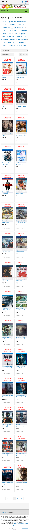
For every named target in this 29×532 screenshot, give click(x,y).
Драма (3, 31)
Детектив (6, 28)
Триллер (21, 43)
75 (21, 498)
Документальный (18, 28)
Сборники (7, 43)
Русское (24, 40)
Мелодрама (20, 34)
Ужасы (5, 45)
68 (14, 498)
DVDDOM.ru (5, 512)
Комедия (23, 31)
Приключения (14, 40)
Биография (21, 22)
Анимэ (13, 22)
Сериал (14, 43)
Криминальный (9, 34)
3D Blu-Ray (6, 22)
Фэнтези (22, 45)
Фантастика (13, 45)
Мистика (4, 37)
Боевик (6, 25)
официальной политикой (6, 519)
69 (17, 498)
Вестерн (13, 25)
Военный (20, 25)
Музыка (12, 37)
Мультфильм (21, 37)
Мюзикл (4, 40)
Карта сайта (25, 528)
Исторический (13, 31)
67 (11, 498)
